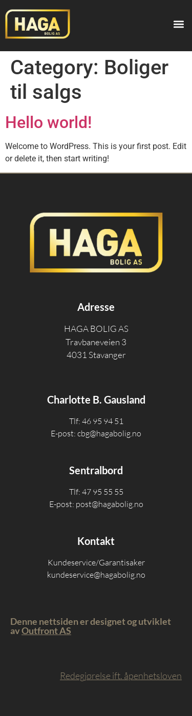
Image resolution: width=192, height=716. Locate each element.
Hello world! (48, 122)
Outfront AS (46, 630)
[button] (178, 23)
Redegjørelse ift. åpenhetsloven (121, 675)
